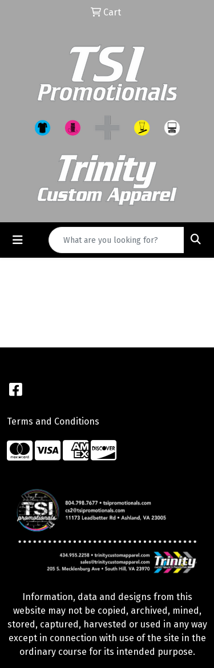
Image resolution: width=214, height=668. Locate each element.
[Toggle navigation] (18, 240)
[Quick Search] (116, 240)
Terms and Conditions (53, 421)
